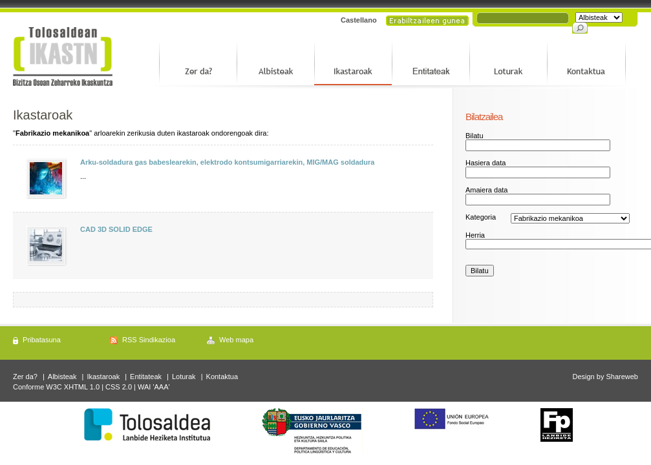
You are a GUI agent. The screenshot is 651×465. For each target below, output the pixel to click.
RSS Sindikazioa (148, 340)
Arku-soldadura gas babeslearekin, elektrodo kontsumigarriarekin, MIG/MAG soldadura (227, 162)
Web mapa (236, 340)
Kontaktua (222, 376)
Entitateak (146, 376)
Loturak (184, 376)
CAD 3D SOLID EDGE (116, 229)
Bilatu (474, 136)
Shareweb (622, 376)
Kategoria (480, 217)
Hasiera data (485, 163)
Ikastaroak (103, 376)
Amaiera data (486, 190)
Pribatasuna (42, 340)
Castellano (359, 20)
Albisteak (62, 376)
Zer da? (25, 376)
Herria (475, 235)
